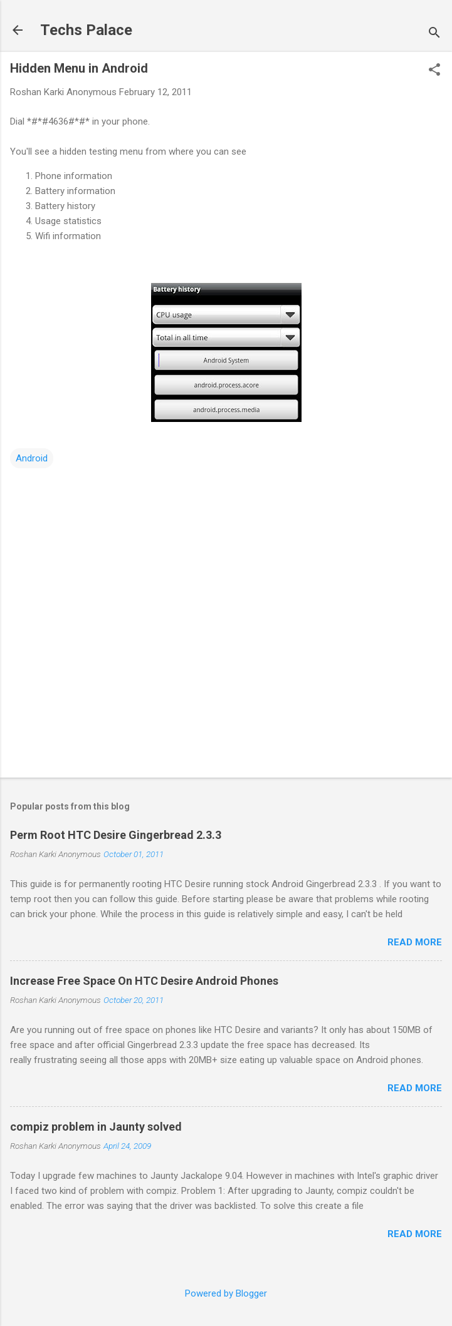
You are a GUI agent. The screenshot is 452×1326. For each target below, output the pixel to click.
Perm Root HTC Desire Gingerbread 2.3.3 (115, 834)
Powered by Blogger (226, 1293)
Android (32, 458)
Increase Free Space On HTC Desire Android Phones (144, 980)
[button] (434, 71)
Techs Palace (86, 30)
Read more (414, 942)
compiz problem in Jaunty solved (96, 1126)
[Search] (434, 34)
